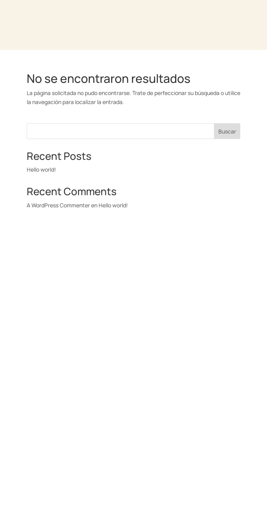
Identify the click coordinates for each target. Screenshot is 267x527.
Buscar (227, 131)
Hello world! (41, 169)
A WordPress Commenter (58, 205)
